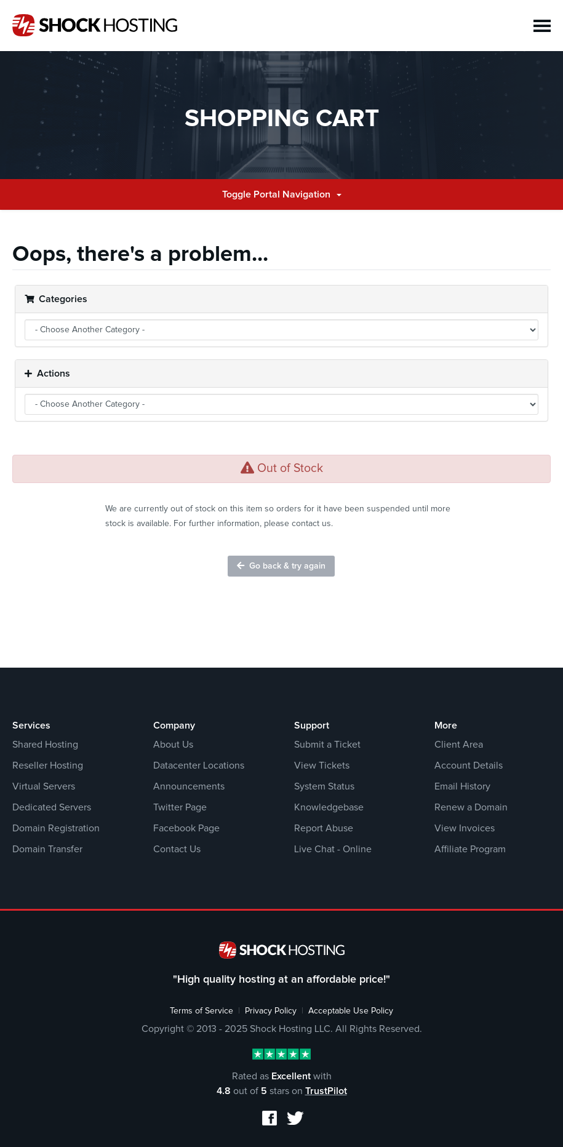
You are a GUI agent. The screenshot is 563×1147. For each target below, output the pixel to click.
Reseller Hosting (47, 765)
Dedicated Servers (51, 807)
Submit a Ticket (327, 744)
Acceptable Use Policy (350, 1011)
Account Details (468, 765)
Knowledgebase (329, 807)
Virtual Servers (43, 786)
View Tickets (321, 765)
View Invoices (464, 828)
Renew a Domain (471, 807)
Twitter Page (180, 807)
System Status (324, 786)
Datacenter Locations (198, 765)
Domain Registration (56, 828)
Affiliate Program (470, 849)
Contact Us (177, 849)
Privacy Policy (271, 1011)
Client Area (458, 744)
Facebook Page (186, 828)
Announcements (189, 786)
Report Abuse (323, 828)
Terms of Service (201, 1011)
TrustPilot (326, 1091)
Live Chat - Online (333, 849)
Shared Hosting (45, 744)
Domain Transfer (47, 849)
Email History (462, 786)
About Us (173, 744)
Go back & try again (281, 565)
